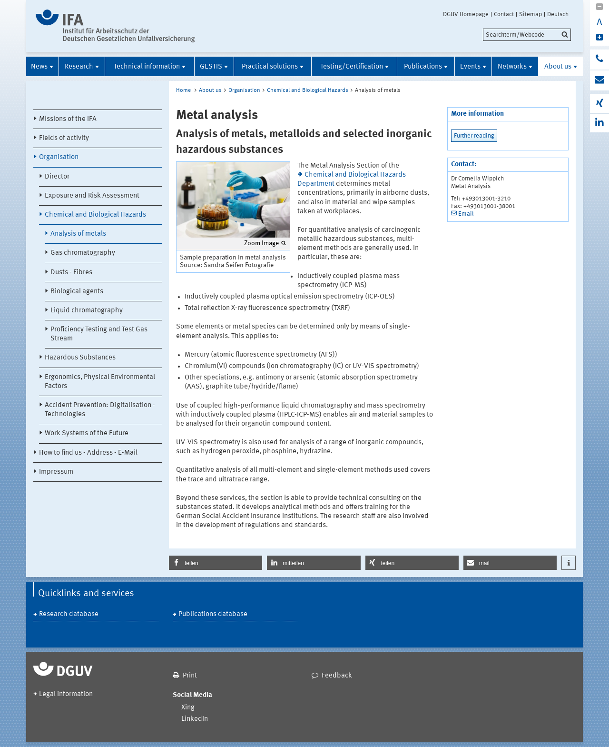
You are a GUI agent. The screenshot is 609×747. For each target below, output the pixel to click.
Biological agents (76, 291)
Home (183, 90)
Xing (188, 707)
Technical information (147, 66)
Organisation (59, 157)
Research (79, 66)
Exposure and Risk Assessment (92, 195)
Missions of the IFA (68, 119)
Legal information (66, 694)
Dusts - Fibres (71, 272)
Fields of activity (64, 138)
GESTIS (211, 66)
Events (470, 66)
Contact (504, 14)
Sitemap (530, 14)
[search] (527, 35)
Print (190, 675)
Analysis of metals (78, 234)
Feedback (337, 675)
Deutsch (558, 14)
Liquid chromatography (86, 310)
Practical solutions (270, 66)
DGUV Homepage (466, 14)
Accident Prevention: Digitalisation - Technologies (100, 410)
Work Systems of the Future (86, 433)
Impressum (56, 472)
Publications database (212, 614)
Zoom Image (261, 243)
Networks (512, 66)
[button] (215, 563)
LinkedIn (194, 719)
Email (466, 214)
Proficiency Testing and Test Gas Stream (98, 334)
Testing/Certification (351, 66)
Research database (68, 614)
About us (557, 66)
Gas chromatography (82, 253)
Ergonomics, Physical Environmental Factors (100, 382)
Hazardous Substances (80, 357)
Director (57, 176)
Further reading (474, 136)
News (39, 66)
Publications (423, 66)
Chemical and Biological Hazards (95, 215)
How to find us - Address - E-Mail (88, 453)
